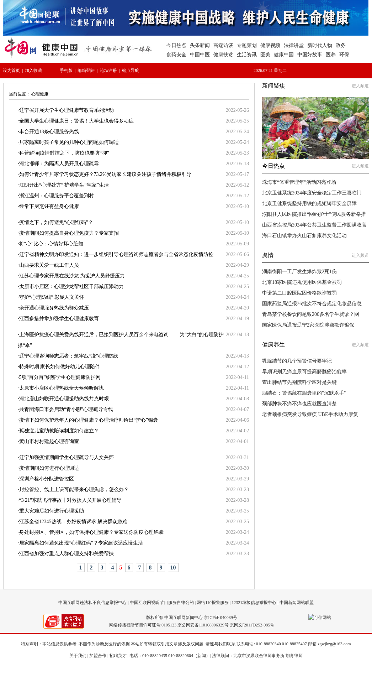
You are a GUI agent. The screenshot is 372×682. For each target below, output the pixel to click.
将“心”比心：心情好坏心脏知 (51, 243)
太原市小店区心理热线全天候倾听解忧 (61, 388)
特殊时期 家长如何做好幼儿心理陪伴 (59, 366)
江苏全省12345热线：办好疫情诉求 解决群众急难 (73, 521)
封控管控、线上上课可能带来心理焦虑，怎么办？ (74, 489)
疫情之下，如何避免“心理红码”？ (56, 222)
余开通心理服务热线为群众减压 (54, 308)
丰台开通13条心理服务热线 (49, 131)
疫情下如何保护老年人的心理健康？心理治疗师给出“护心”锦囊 (88, 420)
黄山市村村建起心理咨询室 (49, 441)
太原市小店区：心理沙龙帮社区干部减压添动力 (71, 286)
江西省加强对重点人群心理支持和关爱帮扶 (66, 553)
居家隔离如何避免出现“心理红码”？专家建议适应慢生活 (81, 543)
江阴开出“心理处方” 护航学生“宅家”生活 (64, 185)
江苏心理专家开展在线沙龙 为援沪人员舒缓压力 (72, 275)
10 (173, 567)
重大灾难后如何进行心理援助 (51, 511)
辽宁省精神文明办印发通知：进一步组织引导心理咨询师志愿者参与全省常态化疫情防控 (116, 254)
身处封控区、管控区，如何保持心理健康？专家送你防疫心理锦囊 (91, 532)
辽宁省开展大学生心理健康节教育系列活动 (66, 110)
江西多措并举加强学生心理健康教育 (59, 318)
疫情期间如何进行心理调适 (49, 468)
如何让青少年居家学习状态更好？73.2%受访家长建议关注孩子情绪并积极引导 (105, 174)
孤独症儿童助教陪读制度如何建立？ (59, 430)
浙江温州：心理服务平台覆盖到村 (56, 195)
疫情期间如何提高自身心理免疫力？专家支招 (69, 233)
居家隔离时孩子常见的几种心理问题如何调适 (69, 142)
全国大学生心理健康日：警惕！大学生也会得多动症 (76, 121)
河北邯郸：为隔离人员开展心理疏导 (59, 163)
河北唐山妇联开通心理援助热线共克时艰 (64, 398)
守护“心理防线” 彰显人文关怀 (52, 297)
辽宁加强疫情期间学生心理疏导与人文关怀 (66, 457)
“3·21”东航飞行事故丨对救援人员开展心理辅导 (70, 500)
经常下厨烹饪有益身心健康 (49, 206)
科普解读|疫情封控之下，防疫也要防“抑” (64, 153)
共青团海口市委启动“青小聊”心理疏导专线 (66, 409)
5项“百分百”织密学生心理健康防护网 (60, 377)
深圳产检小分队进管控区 (46, 478)
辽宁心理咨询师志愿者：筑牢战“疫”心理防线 (68, 356)
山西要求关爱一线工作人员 (49, 265)
